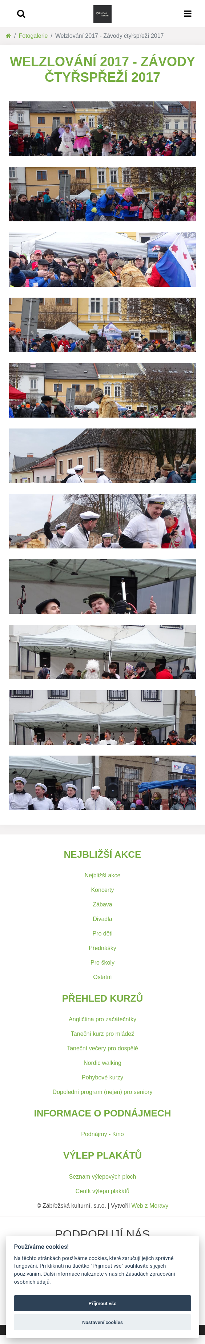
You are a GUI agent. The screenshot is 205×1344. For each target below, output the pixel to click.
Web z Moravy (149, 1206)
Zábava (102, 904)
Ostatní (102, 977)
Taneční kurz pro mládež (102, 1034)
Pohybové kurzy (102, 1077)
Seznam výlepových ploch (102, 1177)
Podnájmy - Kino (102, 1134)
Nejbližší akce (103, 875)
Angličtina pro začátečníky (102, 1019)
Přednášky (102, 948)
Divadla (102, 919)
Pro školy (102, 962)
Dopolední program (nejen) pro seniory (103, 1092)
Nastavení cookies (102, 1322)
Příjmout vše (103, 1303)
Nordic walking (102, 1063)
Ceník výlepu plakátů (103, 1191)
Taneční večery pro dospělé (102, 1048)
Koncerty (102, 890)
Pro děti (102, 933)
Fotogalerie (33, 36)
